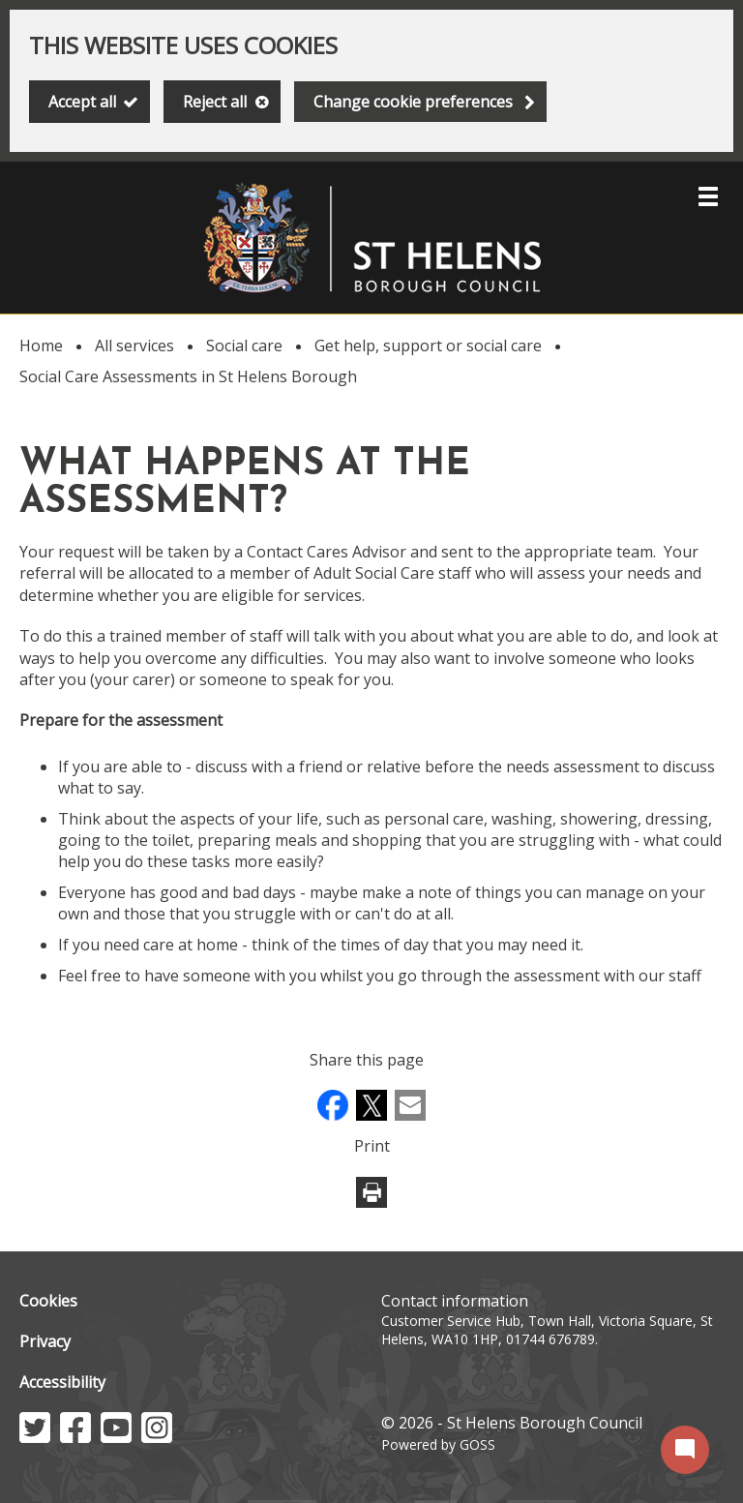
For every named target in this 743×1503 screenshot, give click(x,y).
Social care (244, 345)
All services (134, 345)
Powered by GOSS (438, 1444)
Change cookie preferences (413, 101)
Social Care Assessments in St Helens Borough (188, 376)
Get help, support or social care (428, 345)
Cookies (48, 1300)
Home (41, 345)
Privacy (45, 1341)
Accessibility (62, 1382)
